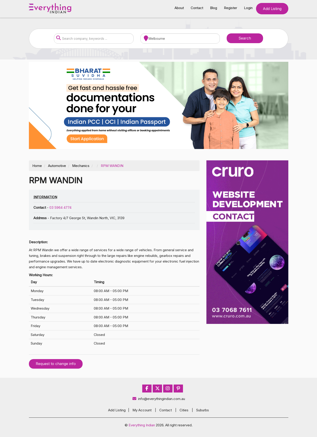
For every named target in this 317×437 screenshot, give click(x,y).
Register (230, 8)
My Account (142, 410)
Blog (213, 8)
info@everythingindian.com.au (158, 399)
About (179, 8)
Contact (197, 8)
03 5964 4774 (60, 207)
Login (248, 8)
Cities (184, 410)
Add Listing (272, 8)
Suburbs (202, 410)
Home (37, 166)
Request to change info (56, 363)
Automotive (57, 166)
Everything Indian (142, 425)
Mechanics (80, 166)
